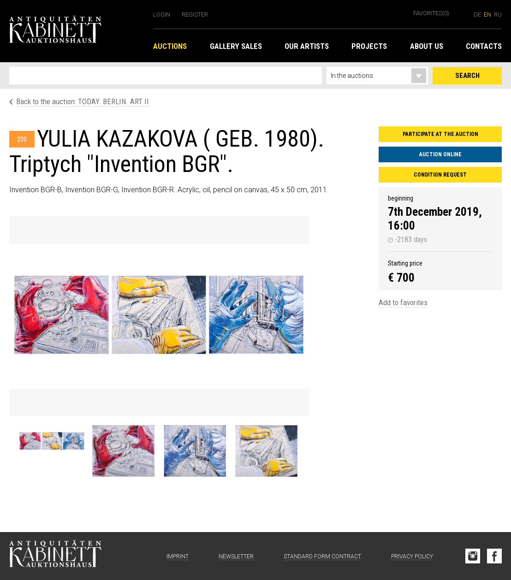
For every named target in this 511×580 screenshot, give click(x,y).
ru (498, 14)
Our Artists (307, 46)
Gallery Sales (236, 46)
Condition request (440, 175)
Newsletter (236, 556)
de (477, 14)
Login (161, 14)
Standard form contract (322, 556)
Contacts (484, 46)
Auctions (170, 46)
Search (467, 75)
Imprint (177, 556)
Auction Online (440, 154)
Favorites (431, 13)
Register (195, 14)
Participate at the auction (440, 134)
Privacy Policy (412, 556)
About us (426, 46)
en (487, 14)
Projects (369, 46)
